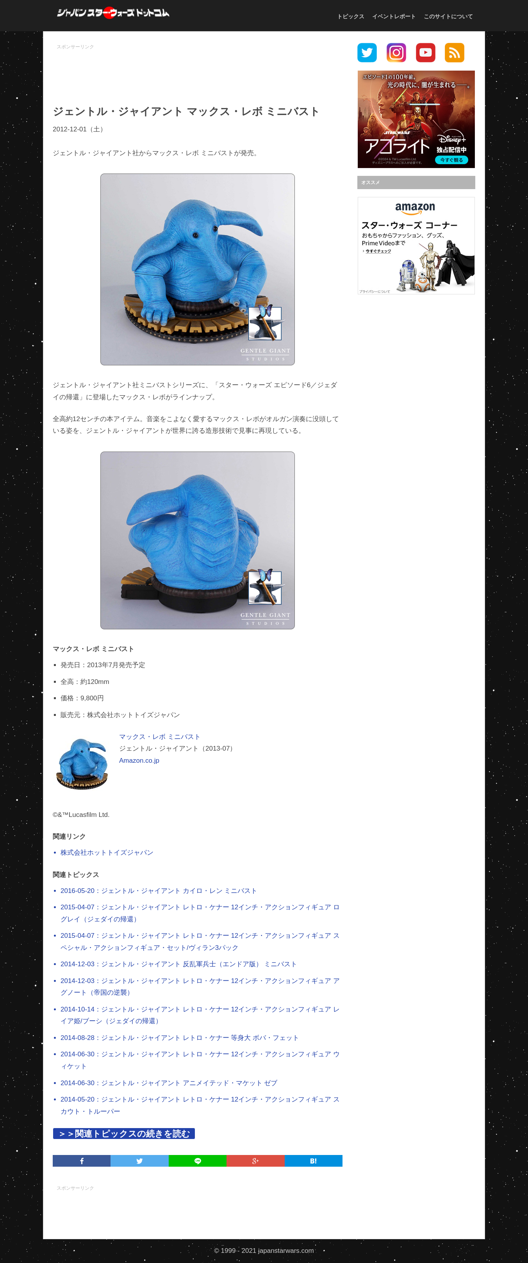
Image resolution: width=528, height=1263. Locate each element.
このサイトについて (448, 16)
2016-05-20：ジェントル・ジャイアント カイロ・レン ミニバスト (159, 891)
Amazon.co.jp (139, 760)
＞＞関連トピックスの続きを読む (124, 1134)
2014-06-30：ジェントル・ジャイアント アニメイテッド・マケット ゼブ (169, 1083)
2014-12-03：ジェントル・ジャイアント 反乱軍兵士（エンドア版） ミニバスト (179, 964)
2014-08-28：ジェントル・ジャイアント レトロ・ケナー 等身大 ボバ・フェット (180, 1038)
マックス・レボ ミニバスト (160, 736)
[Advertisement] (197, 70)
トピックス (350, 16)
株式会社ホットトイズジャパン (107, 852)
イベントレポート (394, 16)
